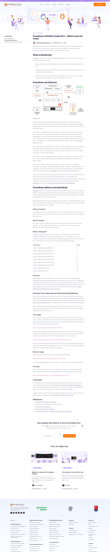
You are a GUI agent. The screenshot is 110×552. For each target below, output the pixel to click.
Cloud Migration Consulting (35, 536)
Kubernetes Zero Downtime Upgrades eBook (16, 537)
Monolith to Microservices (16, 530)
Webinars (90, 528)
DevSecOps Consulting (34, 546)
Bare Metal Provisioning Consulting (56, 536)
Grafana (81, 124)
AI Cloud (42, 4)
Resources (61, 4)
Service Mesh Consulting (54, 524)
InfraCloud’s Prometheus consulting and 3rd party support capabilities (54, 411)
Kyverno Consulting (53, 538)
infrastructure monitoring (77, 298)
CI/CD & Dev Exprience (34, 528)
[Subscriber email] (52, 435)
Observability (40, 33)
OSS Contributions (92, 522)
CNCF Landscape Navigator (92, 535)
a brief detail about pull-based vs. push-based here (61, 183)
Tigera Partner (52, 548)
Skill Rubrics (91, 537)
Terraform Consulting (53, 532)
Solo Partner (52, 550)
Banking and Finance (73, 522)
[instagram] (14, 513)
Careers (90, 549)
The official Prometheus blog (43, 406)
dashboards (53, 171)
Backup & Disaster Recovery (55, 534)
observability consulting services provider (62, 395)
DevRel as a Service (15, 532)
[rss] (24, 513)
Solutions (54, 4)
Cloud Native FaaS (14, 528)
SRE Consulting (52, 522)
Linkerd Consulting (53, 530)
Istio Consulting (52, 528)
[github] (21, 513)
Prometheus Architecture (11, 40)
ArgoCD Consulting (34, 532)
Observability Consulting (35, 548)
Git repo (81, 302)
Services (48, 4)
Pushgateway (36, 183)
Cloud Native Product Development (18, 526)
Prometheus (36, 190)
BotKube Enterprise (73, 532)
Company (68, 4)
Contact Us (99, 4)
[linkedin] (16, 513)
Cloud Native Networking (54, 526)
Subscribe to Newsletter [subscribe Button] (69, 435)
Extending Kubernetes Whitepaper (18, 534)
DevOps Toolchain (33, 530)
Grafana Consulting (34, 550)
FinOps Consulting (33, 538)
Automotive (71, 524)
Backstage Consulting (15, 547)
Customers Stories (92, 530)
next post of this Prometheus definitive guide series (66, 385)
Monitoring (35, 58)
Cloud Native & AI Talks (93, 526)
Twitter (71, 389)
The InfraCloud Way (93, 547)
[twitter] (11, 513)
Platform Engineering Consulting (17, 543)
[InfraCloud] (19, 513)
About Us (90, 545)
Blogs (34, 33)
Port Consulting (14, 549)
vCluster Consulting (34, 540)
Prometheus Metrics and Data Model (13, 42)
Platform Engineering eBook (16, 545)
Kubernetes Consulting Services (36, 524)
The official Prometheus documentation (46, 402)
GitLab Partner (52, 544)
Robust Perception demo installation (45, 409)
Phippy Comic (91, 539)
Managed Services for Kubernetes (76, 534)
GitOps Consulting (33, 526)
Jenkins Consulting (34, 534)
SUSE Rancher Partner (54, 546)
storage (48, 156)
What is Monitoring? (9, 38)
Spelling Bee (91, 532)
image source (36, 118)
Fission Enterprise (72, 530)
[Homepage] (12, 4)
